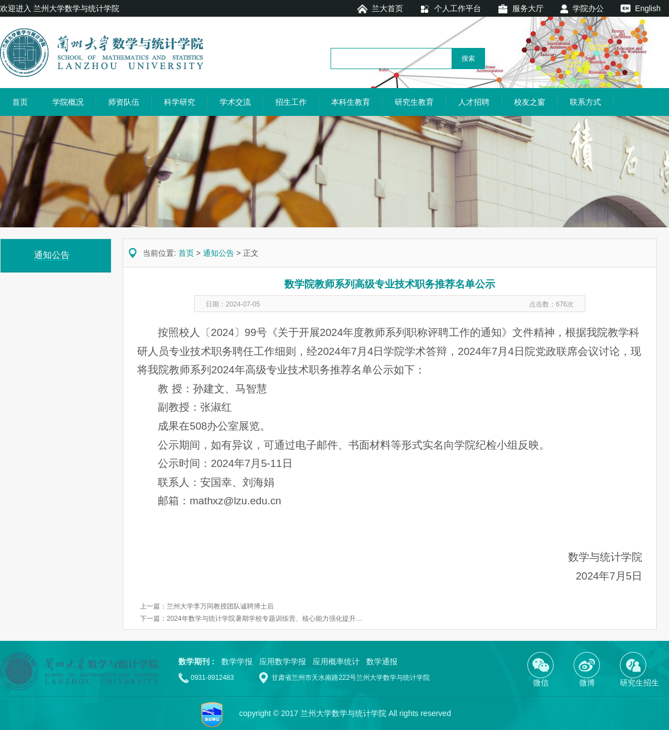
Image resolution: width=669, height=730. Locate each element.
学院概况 (68, 102)
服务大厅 (528, 8)
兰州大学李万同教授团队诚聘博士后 (220, 606)
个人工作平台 (457, 8)
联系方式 (585, 102)
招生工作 (291, 102)
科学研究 (179, 102)
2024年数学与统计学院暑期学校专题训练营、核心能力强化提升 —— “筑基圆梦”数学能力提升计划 (312, 618)
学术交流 (235, 102)
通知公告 (218, 253)
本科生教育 (350, 102)
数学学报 (237, 661)
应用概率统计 (336, 661)
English (648, 8)
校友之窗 (529, 102)
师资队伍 (123, 102)
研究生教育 (414, 102)
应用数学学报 (282, 661)
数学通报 (381, 661)
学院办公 (588, 8)
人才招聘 (473, 102)
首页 (20, 102)
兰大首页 (387, 8)
